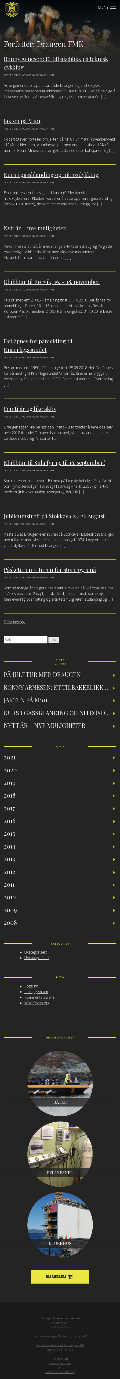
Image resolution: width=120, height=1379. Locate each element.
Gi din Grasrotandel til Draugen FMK (60, 1345)
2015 (9, 833)
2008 (10, 922)
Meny (107, 8)
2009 (10, 910)
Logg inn (31, 986)
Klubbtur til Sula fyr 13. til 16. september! (54, 462)
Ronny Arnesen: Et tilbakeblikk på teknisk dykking (60, 687)
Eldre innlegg (14, 621)
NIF (84, 1336)
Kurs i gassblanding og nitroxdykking (51, 174)
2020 (10, 770)
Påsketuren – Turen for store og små (50, 569)
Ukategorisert (35, 952)
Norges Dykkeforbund (62, 1336)
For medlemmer (60, 1363)
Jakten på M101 (22, 120)
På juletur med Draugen (42, 674)
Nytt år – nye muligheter (35, 228)
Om (60, 1367)
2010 (10, 897)
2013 (9, 859)
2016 (9, 820)
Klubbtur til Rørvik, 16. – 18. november (52, 281)
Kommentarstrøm (39, 997)
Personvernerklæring (60, 1372)
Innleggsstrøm (36, 991)
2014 (9, 846)
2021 (9, 757)
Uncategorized (36, 957)
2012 (9, 871)
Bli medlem (60, 1277)
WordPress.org (36, 1002)
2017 (9, 808)
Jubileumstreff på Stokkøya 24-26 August (54, 516)
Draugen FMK (45, 75)
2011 (9, 884)
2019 (9, 782)
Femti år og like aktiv (30, 408)
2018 (9, 795)
